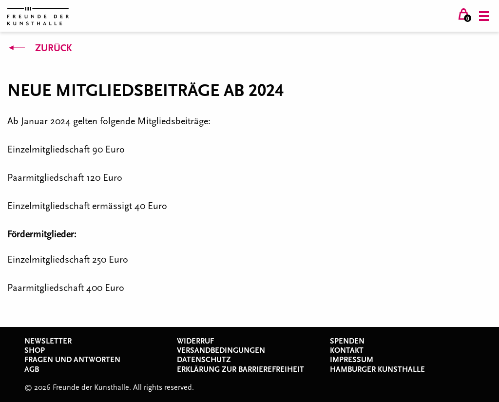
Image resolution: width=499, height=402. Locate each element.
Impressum (351, 359)
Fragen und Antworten (72, 359)
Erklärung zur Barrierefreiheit (240, 369)
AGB (31, 369)
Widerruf (195, 341)
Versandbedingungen (221, 350)
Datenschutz (204, 359)
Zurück (39, 48)
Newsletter (48, 341)
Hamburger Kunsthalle (377, 369)
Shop (34, 350)
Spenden (347, 341)
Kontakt (347, 350)
